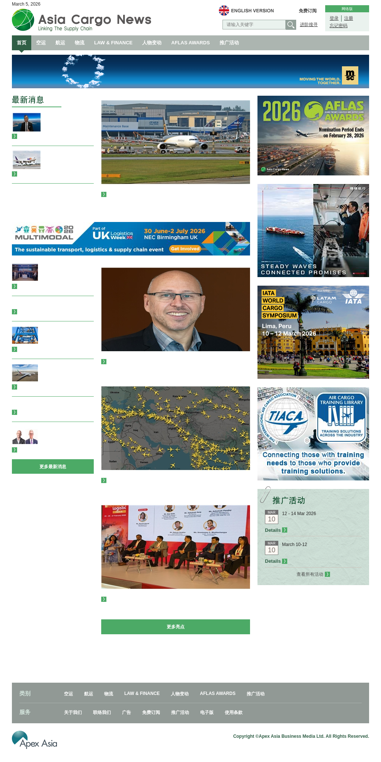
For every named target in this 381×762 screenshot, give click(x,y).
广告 (126, 712)
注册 (348, 18)
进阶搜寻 (309, 24)
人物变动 (151, 42)
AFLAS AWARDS (190, 42)
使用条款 (234, 712)
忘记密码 (339, 25)
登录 (334, 18)
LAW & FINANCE (113, 42)
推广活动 (229, 42)
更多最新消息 (52, 466)
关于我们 (73, 712)
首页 (21, 42)
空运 (41, 42)
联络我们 (102, 712)
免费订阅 (308, 10)
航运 (60, 42)
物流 (79, 42)
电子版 (207, 712)
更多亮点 (176, 626)
